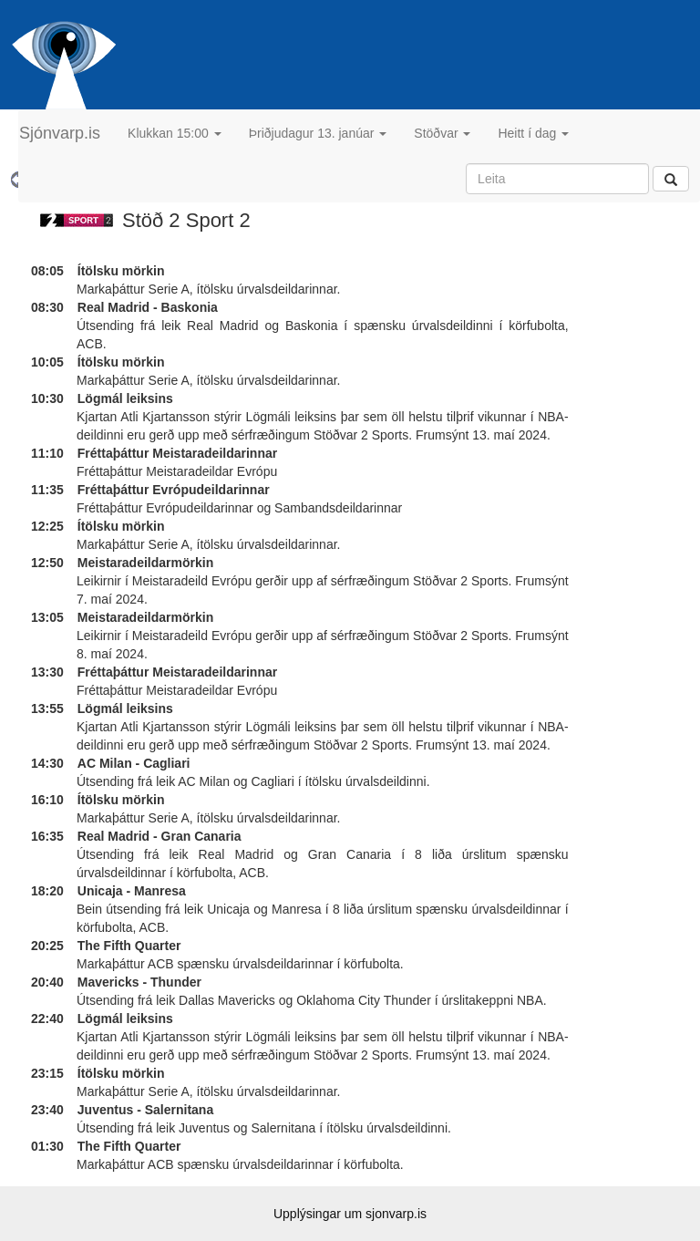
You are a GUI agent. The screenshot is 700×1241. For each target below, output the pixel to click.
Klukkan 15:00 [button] (174, 133)
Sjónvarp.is (59, 133)
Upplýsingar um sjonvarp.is (350, 1213)
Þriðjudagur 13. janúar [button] (318, 133)
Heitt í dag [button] (533, 133)
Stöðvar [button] (442, 133)
